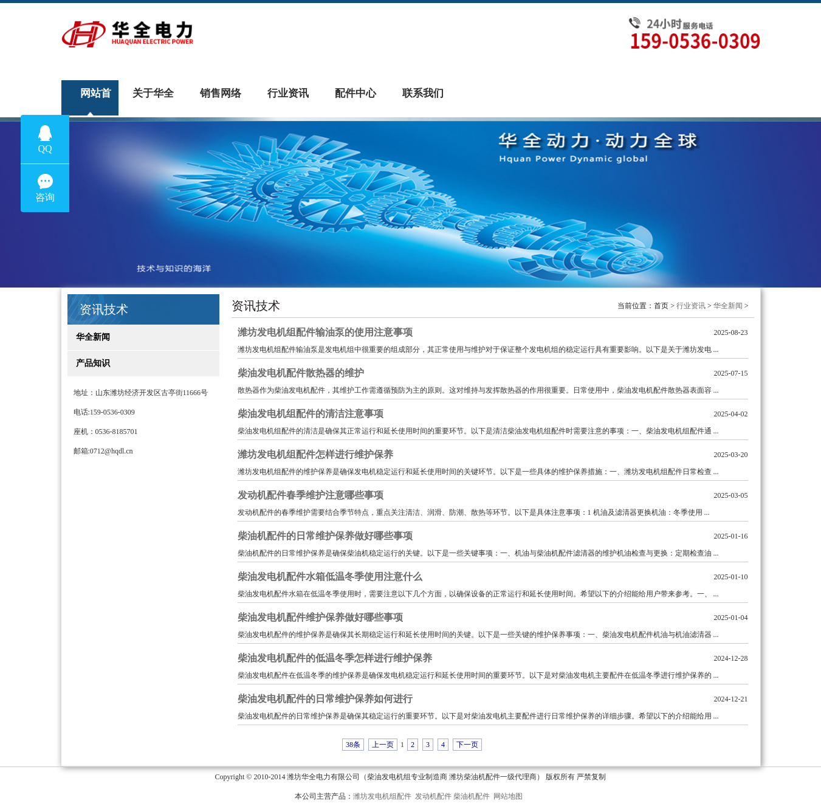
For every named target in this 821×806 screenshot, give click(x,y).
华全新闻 (88, 337)
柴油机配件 (471, 796)
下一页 (467, 744)
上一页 (383, 744)
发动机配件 (433, 796)
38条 (353, 744)
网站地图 (508, 796)
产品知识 (88, 363)
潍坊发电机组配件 (382, 796)
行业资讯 (691, 305)
